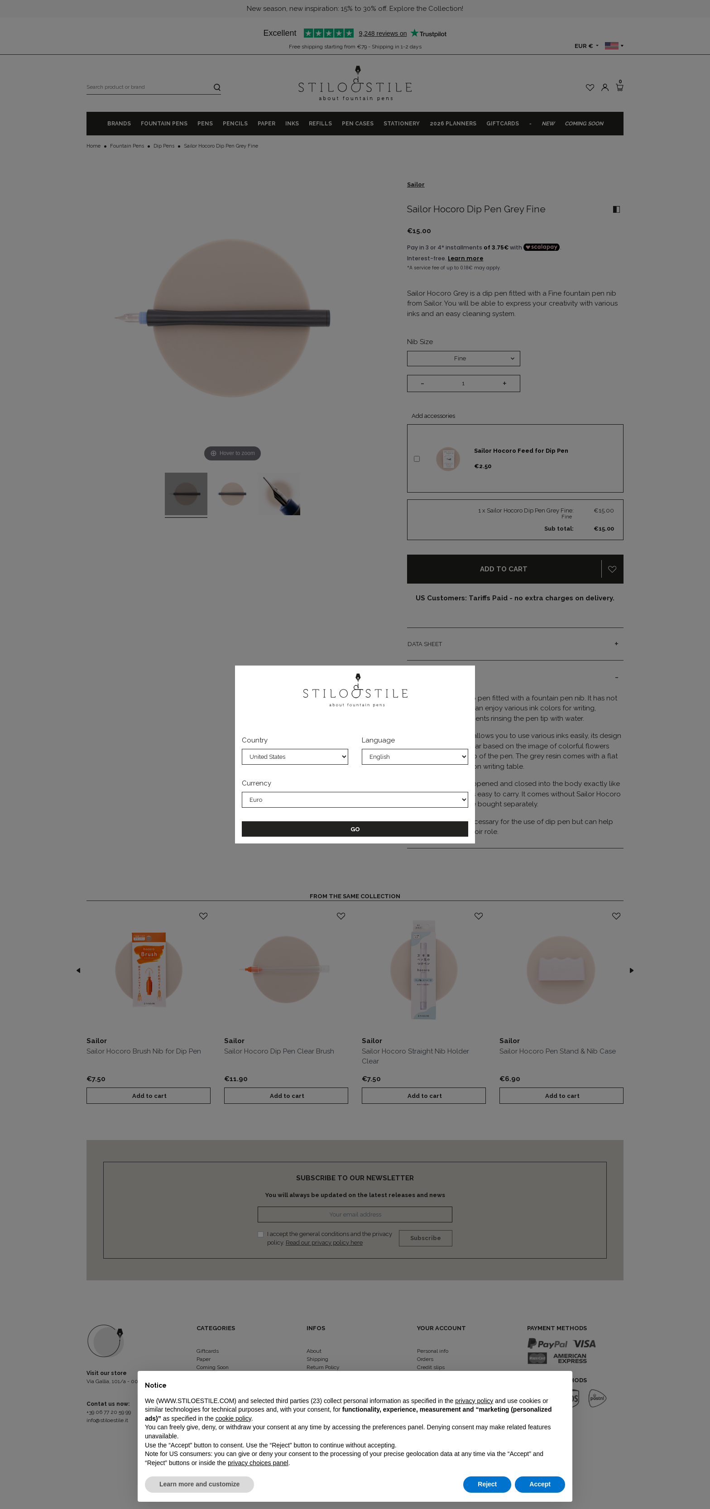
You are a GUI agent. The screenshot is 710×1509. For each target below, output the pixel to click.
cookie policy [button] (233, 1418)
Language (378, 740)
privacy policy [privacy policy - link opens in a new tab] (474, 1400)
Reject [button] (487, 1484)
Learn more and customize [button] (199, 1484)
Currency (256, 783)
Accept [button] (540, 1484)
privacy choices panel (258, 1462)
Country (255, 740)
